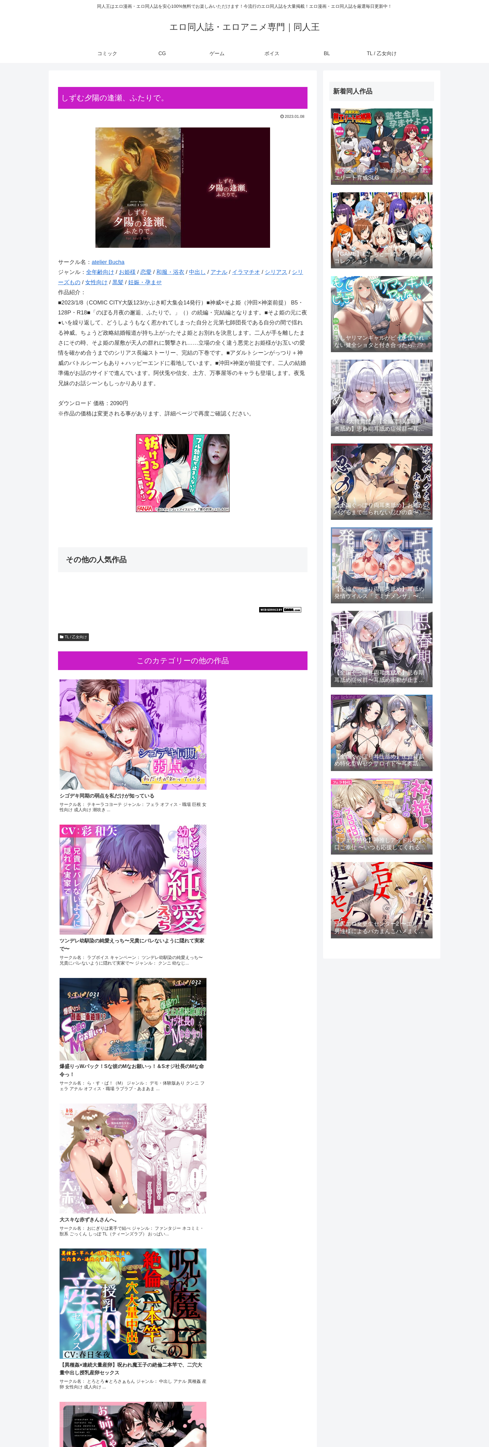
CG (347, 1427)
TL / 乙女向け (73, 637)
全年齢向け (100, 272)
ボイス (383, 1427)
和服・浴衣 (170, 272)
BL (399, 1427)
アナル (219, 272)
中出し (197, 272)
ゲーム (363, 1427)
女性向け (96, 282)
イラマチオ (246, 272)
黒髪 (117, 282)
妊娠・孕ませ (145, 282)
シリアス (276, 272)
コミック (328, 1427)
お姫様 (127, 272)
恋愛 (146, 272)
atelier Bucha (108, 262)
